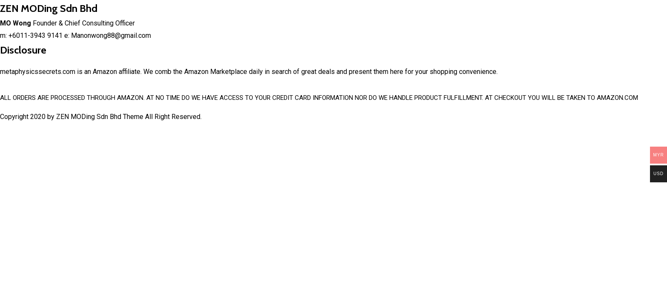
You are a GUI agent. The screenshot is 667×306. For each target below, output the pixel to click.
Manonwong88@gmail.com (111, 35)
